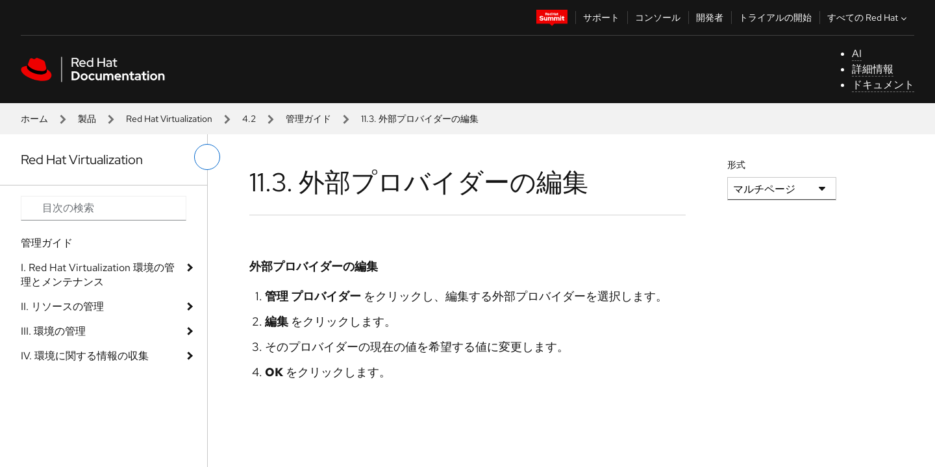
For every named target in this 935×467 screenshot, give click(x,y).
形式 (736, 165)
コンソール (657, 17)
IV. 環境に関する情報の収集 (85, 356)
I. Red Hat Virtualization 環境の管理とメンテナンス (98, 275)
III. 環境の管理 (53, 331)
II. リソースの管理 (62, 306)
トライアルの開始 (775, 17)
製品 (87, 119)
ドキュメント (883, 84)
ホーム (34, 119)
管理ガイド (308, 119)
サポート (601, 17)
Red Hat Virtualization (169, 119)
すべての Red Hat (868, 17)
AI (857, 53)
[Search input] (103, 208)
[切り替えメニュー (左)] (207, 157)
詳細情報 (872, 69)
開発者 (709, 17)
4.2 (249, 119)
